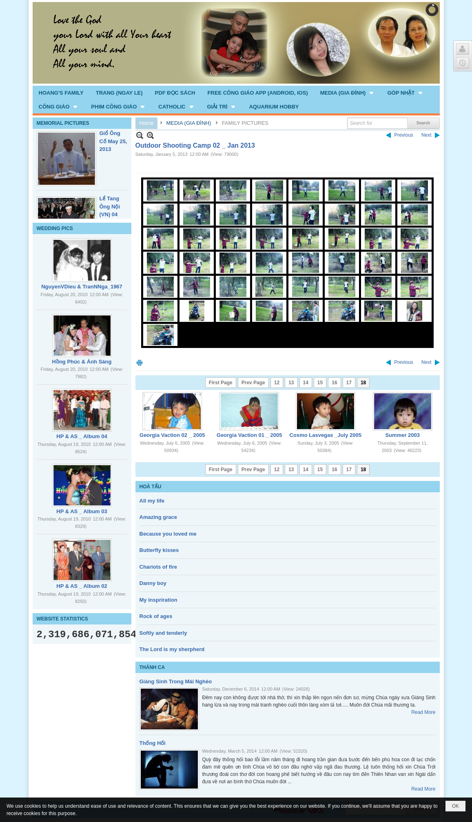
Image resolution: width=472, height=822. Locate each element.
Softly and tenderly (163, 633)
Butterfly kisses (159, 550)
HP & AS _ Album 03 (81, 511)
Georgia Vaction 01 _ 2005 (249, 435)
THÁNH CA (152, 667)
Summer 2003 (402, 435)
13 (291, 383)
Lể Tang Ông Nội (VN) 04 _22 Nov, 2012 (110, 214)
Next (426, 135)
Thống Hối (153, 743)
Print (139, 362)
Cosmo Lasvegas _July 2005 (325, 435)
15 (320, 383)
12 (276, 383)
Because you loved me (168, 534)
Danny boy (153, 583)
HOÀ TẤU (151, 487)
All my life (152, 501)
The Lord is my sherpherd (172, 649)
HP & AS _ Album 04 (81, 436)
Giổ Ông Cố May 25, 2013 (113, 141)
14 (305, 383)
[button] (347, 93)
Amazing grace (158, 517)
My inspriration (158, 600)
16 (334, 383)
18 (363, 383)
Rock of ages (156, 616)
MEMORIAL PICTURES (63, 123)
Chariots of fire (158, 567)
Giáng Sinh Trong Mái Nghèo (176, 681)
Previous (403, 135)
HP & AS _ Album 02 (81, 586)
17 (349, 383)
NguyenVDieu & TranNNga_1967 (81, 287)
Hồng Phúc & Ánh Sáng (82, 362)
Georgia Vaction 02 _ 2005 (172, 435)
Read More (423, 712)
